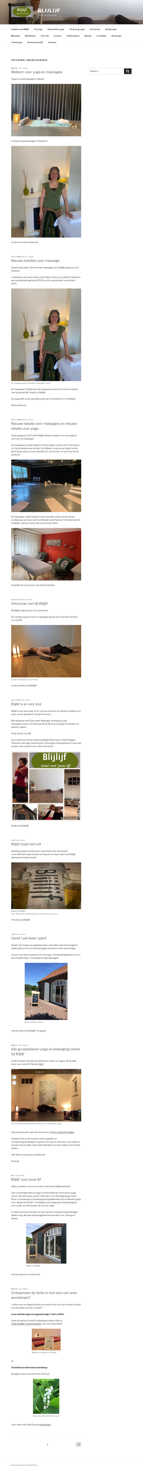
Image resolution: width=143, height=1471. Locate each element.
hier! (41, 1064)
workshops (45, 1424)
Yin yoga (38, 29)
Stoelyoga (116, 36)
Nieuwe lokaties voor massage (35, 260)
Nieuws (88, 36)
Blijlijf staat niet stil (26, 844)
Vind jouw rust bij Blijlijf (29, 603)
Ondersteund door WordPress (23, 1465)
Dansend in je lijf (35, 42)
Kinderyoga (111, 29)
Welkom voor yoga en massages (36, 72)
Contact (58, 36)
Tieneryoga (16, 42)
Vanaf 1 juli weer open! (28, 938)
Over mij (45, 36)
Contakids (101, 36)
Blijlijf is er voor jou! (26, 704)
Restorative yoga (56, 29)
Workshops (30, 36)
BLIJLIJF (49, 10)
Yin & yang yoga (77, 29)
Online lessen (73, 36)
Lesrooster (95, 29)
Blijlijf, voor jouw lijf (26, 1179)
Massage (15, 36)
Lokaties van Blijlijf (20, 29)
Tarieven (52, 42)
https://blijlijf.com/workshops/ (26, 1324)
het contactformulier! (63, 1132)
